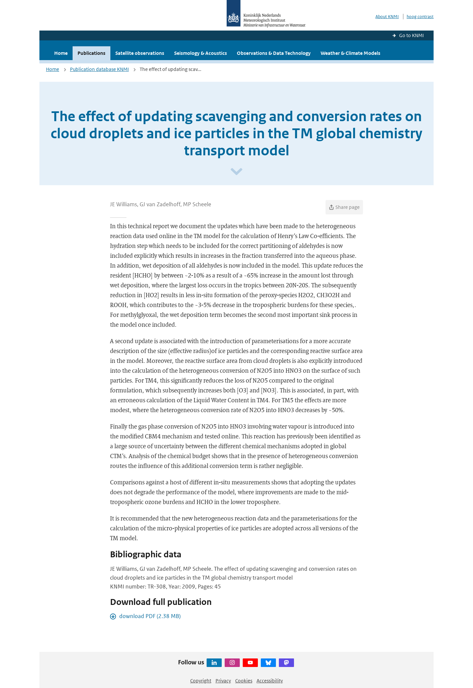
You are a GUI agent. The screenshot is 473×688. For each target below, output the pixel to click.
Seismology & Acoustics (200, 53)
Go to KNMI (411, 35)
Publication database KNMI (99, 69)
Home (61, 53)
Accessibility (270, 680)
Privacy (223, 680)
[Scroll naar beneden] (236, 172)
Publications (91, 53)
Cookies (243, 680)
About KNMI (387, 16)
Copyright (200, 680)
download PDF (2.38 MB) (150, 616)
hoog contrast (420, 16)
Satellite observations (139, 53)
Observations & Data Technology (274, 53)
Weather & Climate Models (350, 53)
